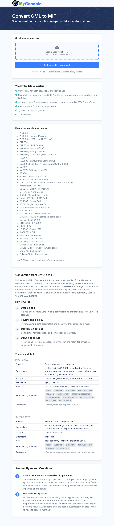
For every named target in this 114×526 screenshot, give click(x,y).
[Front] (27, 3)
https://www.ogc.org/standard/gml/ (62, 405)
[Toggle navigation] (99, 3)
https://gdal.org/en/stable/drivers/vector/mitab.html (69, 452)
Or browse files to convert (57, 65)
